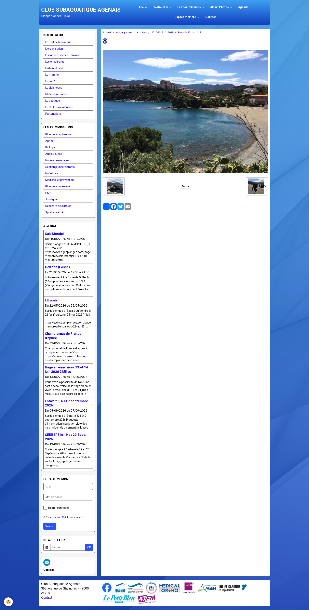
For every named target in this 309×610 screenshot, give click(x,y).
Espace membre (185, 17)
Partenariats (53, 113)
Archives (142, 32)
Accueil (143, 7)
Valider (49, 526)
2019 (170, 32)
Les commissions (189, 7)
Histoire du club (54, 68)
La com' (50, 81)
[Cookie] (8, 601)
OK (89, 547)
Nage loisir (51, 173)
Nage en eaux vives (57, 160)
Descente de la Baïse (58, 205)
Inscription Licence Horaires (62, 55)
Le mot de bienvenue (58, 42)
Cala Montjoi (54, 234)
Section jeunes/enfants (60, 166)
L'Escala (51, 300)
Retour (185, 186)
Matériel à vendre (56, 94)
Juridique (51, 199)
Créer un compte (51, 517)
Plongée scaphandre (58, 134)
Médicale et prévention (59, 179)
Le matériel (52, 74)
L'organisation (54, 48)
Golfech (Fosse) (57, 267)
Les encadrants (54, 61)
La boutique (52, 100)
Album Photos (219, 7)
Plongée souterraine (58, 186)
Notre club (161, 7)
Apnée (49, 140)
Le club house (53, 87)
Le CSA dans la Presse (59, 107)
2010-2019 (157, 32)
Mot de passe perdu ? (73, 517)
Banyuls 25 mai (186, 32)
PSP (48, 192)
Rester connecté (56, 508)
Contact (210, 17)
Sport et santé (54, 212)
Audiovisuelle (53, 153)
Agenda (243, 7)
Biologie (50, 147)
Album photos (124, 32)
